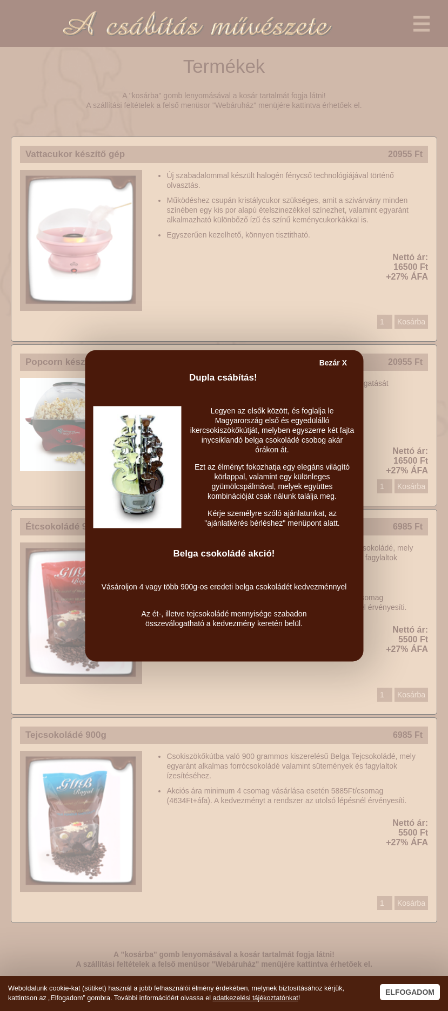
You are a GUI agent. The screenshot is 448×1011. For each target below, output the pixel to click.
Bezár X (333, 362)
